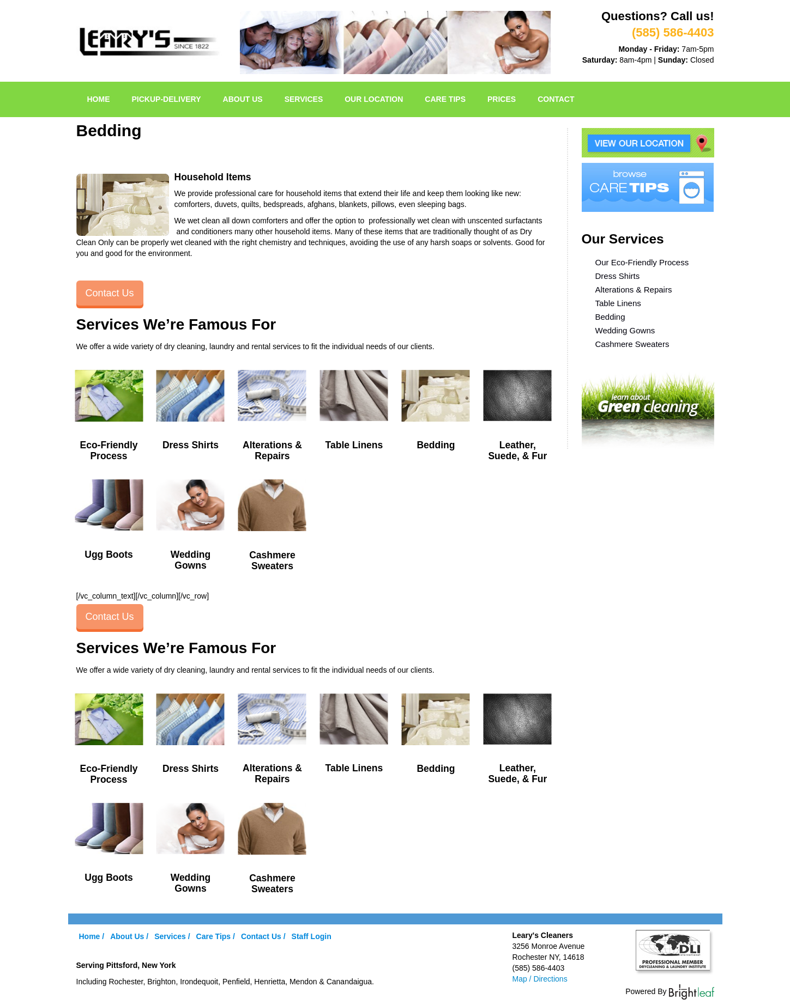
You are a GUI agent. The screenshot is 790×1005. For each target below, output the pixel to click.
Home (98, 99)
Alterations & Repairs (633, 289)
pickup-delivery (166, 99)
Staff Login (311, 936)
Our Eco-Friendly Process (642, 262)
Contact (556, 99)
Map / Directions (540, 978)
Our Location (374, 99)
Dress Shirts (617, 276)
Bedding (610, 316)
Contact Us (110, 293)
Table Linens (618, 303)
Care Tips (445, 99)
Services (304, 99)
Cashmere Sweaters (632, 344)
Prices (501, 99)
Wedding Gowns (625, 330)
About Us (243, 99)
